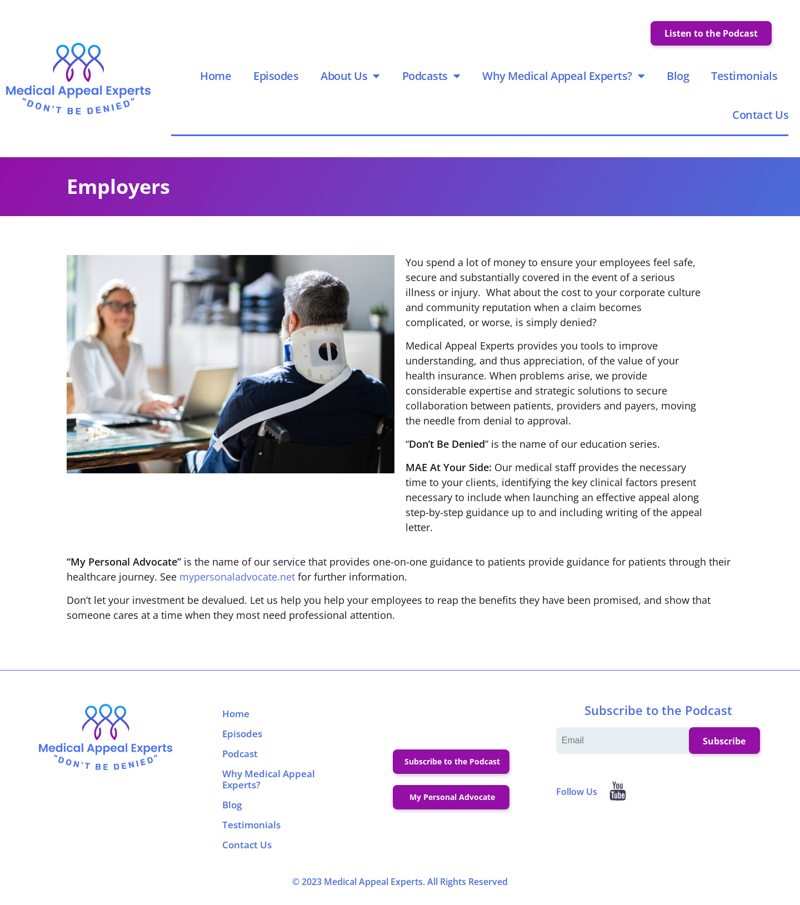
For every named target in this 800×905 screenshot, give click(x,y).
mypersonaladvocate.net (237, 579)
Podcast (240, 755)
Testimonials (745, 76)
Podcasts (432, 77)
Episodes (276, 76)
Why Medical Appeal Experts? (564, 77)
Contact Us (761, 115)
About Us (351, 77)
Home (216, 76)
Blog (678, 76)
